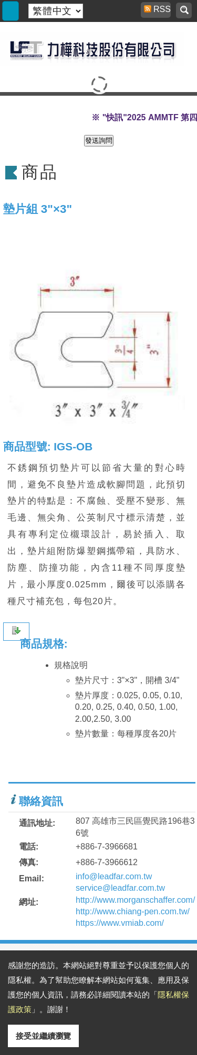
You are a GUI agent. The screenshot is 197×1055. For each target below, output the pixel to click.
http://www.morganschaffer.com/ (135, 899)
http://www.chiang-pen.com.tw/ (133, 911)
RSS (157, 9)
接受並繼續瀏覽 (43, 1035)
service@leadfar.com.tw (120, 887)
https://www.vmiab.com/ (120, 922)
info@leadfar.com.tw (114, 876)
